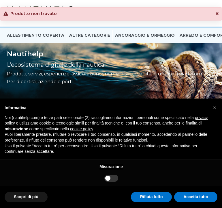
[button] (217, 14)
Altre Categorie (89, 35)
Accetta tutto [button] (195, 196)
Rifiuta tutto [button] (151, 196)
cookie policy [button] (81, 129)
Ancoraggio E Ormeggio (145, 35)
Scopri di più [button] (26, 196)
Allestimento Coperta (35, 35)
